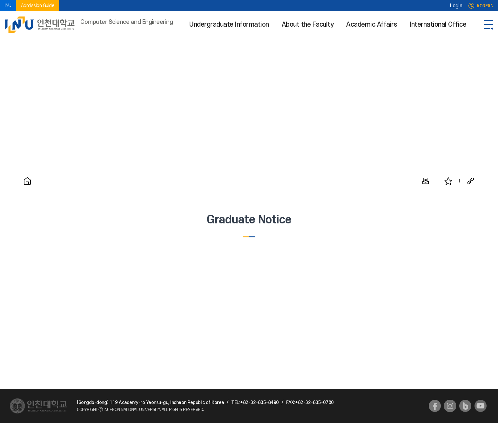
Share (471, 181)
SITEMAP (488, 24)
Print (426, 181)
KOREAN (485, 6)
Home (27, 181)
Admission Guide (38, 5)
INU (8, 5)
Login (456, 6)
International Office (438, 24)
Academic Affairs (371, 24)
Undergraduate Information (229, 24)
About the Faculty (308, 24)
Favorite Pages (448, 181)
